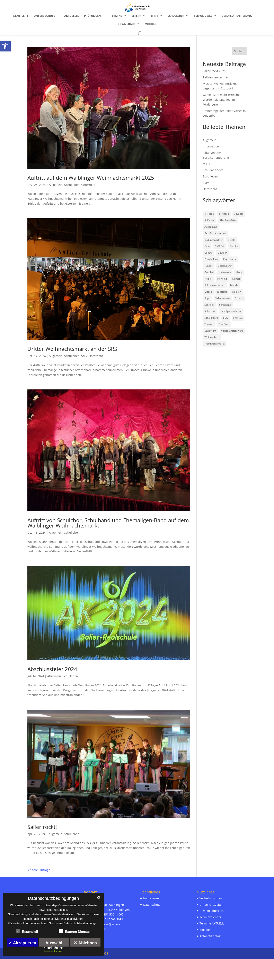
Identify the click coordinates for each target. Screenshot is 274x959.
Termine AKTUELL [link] (212, 923)
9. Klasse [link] (209, 220)
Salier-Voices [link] (222, 298)
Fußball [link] (208, 266)
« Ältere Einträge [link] (38, 870)
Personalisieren (53, 951)
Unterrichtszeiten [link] (211, 905)
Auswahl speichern (53, 944)
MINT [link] (154, 16)
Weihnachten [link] (211, 337)
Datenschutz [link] (151, 905)
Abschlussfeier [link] (228, 220)
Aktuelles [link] (71, 16)
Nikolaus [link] (222, 291)
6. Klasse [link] (224, 213)
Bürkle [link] (231, 240)
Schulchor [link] (210, 311)
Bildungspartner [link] (213, 240)
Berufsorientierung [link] (237, 16)
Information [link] (211, 146)
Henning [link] (222, 278)
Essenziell (27, 931)
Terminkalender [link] (210, 917)
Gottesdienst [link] (225, 266)
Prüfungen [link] (92, 16)
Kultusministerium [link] (214, 285)
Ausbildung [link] (210, 227)
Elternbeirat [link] (230, 259)
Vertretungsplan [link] (211, 898)
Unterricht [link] (88, 185)
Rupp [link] (207, 298)
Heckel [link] (208, 278)
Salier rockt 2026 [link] (214, 71)
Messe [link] (208, 291)
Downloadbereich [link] (212, 911)
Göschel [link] (209, 272)
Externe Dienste (74, 931)
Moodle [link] (150, 24)
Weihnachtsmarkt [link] (214, 343)
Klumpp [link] (236, 278)
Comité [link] (208, 252)
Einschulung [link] (211, 259)
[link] (5, 46)
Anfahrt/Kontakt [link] (210, 936)
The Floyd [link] (224, 324)
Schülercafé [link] (211, 317)
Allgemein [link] (56, 185)
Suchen (239, 51)
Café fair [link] (220, 246)
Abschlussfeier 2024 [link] (52, 669)
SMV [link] (84, 356)
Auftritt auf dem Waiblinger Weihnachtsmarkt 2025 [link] (90, 177)
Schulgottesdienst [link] (231, 311)
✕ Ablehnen (85, 943)
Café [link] (207, 246)
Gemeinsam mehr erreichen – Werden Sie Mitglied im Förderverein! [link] (223, 99)
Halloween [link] (225, 272)
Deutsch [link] (222, 252)
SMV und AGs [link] (203, 16)
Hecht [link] (239, 272)
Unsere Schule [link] (44, 16)
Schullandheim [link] (213, 170)
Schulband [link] (225, 305)
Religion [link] (236, 291)
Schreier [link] (209, 305)
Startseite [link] (20, 16)
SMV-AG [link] (238, 317)
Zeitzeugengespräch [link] (217, 77)
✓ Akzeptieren (22, 943)
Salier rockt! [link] (42, 827)
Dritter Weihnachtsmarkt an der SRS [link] (72, 348)
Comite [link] (234, 246)
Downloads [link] (126, 24)
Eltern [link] (137, 16)
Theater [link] (208, 324)
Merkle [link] (234, 285)
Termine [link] (116, 16)
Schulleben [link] (176, 16)
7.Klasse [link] (239, 213)
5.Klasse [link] (209, 213)
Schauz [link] (239, 298)
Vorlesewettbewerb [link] (232, 330)
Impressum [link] (151, 898)
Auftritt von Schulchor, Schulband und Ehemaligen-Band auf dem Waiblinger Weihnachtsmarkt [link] (108, 522)
